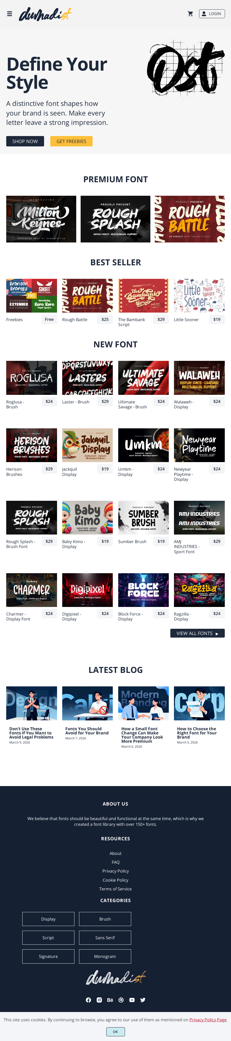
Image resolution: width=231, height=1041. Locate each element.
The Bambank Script (131, 322)
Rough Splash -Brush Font (20, 544)
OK (115, 1032)
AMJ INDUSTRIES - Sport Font (187, 546)
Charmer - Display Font (18, 616)
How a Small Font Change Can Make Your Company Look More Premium (142, 735)
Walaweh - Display (184, 404)
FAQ (116, 862)
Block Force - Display (130, 616)
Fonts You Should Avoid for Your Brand (87, 731)
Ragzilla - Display (182, 616)
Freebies (14, 319)
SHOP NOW (25, 141)
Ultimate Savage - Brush (132, 404)
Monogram (105, 956)
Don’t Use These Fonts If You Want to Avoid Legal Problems (31, 733)
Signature (48, 956)
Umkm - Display (126, 472)
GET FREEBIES (71, 141)
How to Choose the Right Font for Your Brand (197, 733)
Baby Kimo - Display (73, 544)
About (116, 853)
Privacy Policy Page (208, 1020)
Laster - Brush (75, 402)
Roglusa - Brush (15, 404)
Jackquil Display (69, 472)
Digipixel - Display (71, 616)
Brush (105, 919)
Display (48, 919)
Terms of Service (115, 889)
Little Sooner (186, 319)
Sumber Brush (132, 541)
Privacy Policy (115, 871)
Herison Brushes (14, 472)
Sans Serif (105, 938)
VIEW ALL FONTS (195, 633)
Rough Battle (74, 319)
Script (48, 938)
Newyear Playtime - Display (183, 474)
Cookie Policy (115, 880)
